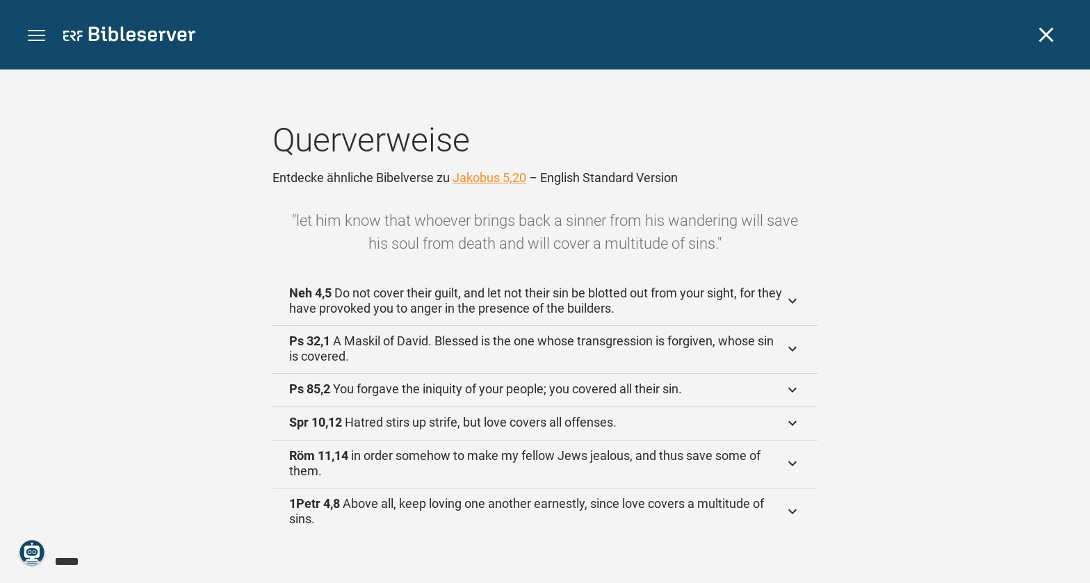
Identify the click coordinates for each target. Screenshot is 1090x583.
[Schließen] (1046, 35)
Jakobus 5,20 (489, 177)
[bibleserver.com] (129, 36)
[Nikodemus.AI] (31, 552)
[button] (36, 36)
